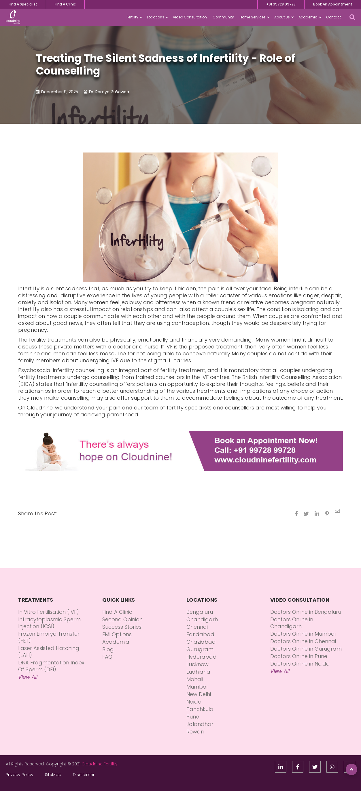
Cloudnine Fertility (100, 764)
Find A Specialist (23, 4)
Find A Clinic (65, 4)
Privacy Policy (19, 774)
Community (223, 17)
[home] (13, 17)
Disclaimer (83, 774)
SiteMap (53, 774)
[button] (134, 17)
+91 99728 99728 (281, 4)
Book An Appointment (332, 4)
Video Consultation (190, 17)
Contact (333, 17)
